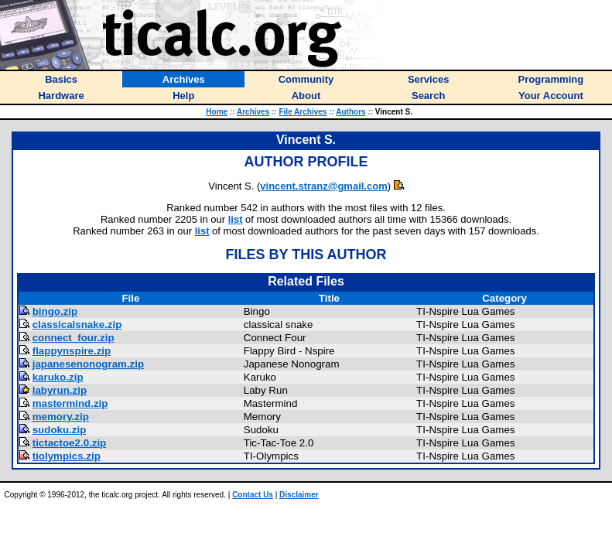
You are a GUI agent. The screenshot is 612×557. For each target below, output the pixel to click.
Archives (253, 112)
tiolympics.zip (66, 456)
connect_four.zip (73, 337)
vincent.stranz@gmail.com (323, 186)
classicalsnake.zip (77, 324)
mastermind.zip (70, 403)
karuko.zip (58, 377)
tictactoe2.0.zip (69, 443)
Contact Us (252, 494)
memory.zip (60, 416)
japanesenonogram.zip (88, 364)
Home (216, 112)
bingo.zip (54, 311)
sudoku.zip (59, 430)
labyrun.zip (59, 390)
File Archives (303, 112)
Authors (350, 112)
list (235, 219)
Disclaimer (299, 494)
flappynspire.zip (71, 351)
